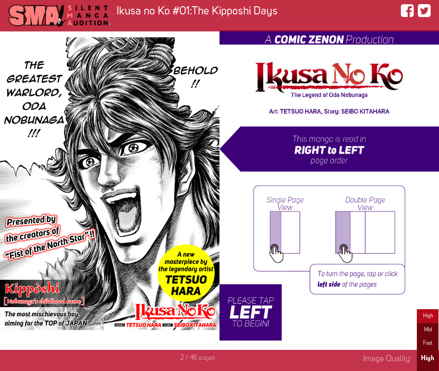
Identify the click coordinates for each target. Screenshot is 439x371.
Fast (427, 343)
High (428, 315)
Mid (428, 329)
